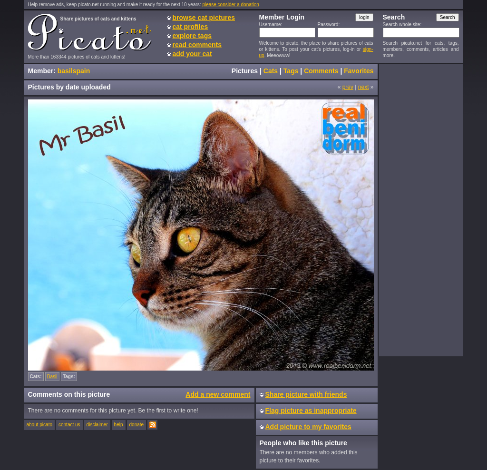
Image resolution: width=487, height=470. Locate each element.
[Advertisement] (421, 209)
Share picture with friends (306, 394)
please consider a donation (230, 4)
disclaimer (97, 424)
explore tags (192, 35)
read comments (197, 45)
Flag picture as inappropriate (311, 410)
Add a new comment (217, 394)
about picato (40, 424)
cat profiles (190, 26)
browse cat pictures (204, 17)
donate (136, 424)
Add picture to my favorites (308, 427)
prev (347, 87)
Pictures (245, 71)
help (118, 424)
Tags (291, 71)
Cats (270, 71)
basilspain (74, 71)
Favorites (358, 71)
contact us (69, 424)
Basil (52, 376)
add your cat (192, 54)
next (363, 87)
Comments (321, 71)
